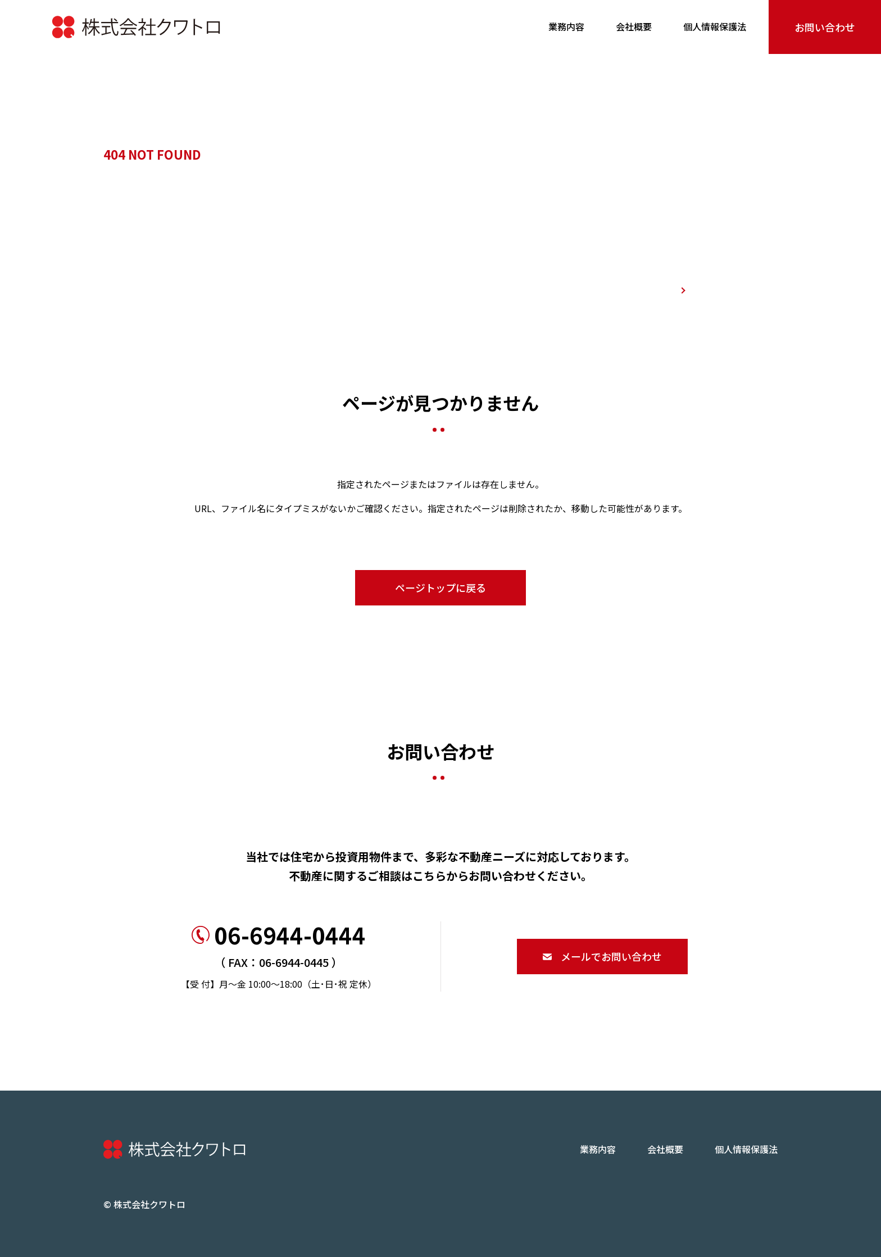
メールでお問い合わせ (602, 956)
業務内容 (566, 26)
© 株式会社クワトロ (144, 1204)
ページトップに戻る (440, 587)
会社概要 (634, 26)
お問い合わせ (824, 27)
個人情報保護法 (714, 26)
